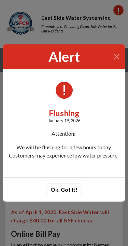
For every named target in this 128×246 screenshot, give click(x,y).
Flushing (64, 113)
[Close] (117, 56)
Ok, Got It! (64, 189)
